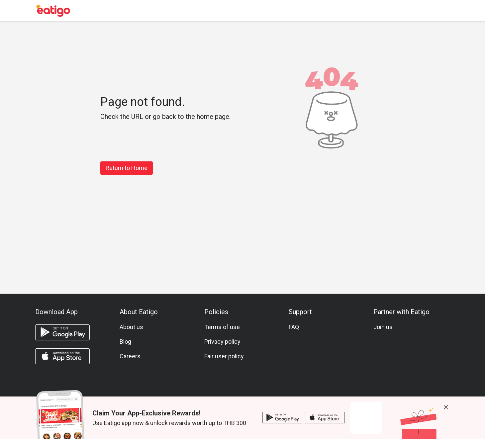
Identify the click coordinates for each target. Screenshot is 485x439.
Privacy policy (222, 341)
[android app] (62, 332)
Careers (130, 356)
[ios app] (62, 356)
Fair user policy (224, 356)
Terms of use (222, 326)
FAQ (294, 326)
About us (131, 326)
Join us (383, 326)
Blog (125, 341)
